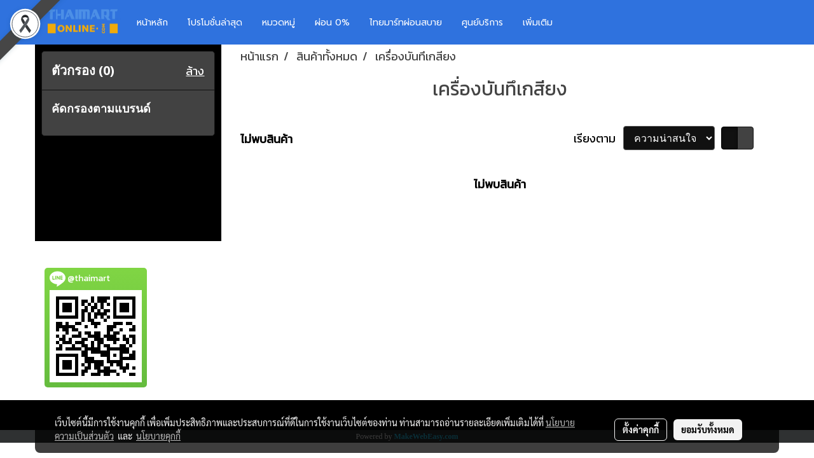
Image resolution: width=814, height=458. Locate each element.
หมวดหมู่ (278, 22)
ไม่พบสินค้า (266, 139)
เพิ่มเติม (538, 22)
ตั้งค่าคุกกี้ (641, 429)
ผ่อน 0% (332, 22)
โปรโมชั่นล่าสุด (215, 22)
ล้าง (195, 71)
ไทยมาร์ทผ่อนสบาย (405, 22)
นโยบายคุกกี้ (158, 435)
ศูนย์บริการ (482, 22)
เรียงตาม (598, 138)
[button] (581, 22)
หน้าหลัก (152, 22)
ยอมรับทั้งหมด (708, 429)
